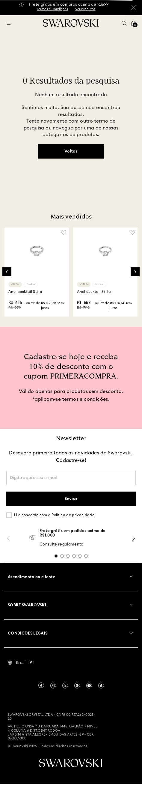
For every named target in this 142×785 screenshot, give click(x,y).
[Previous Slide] (6, 271)
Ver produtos (85, 9)
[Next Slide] (135, 271)
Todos (30, 284)
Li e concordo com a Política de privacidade (54, 515)
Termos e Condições (52, 9)
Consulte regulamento (62, 544)
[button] (124, 23)
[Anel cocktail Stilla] (36, 272)
